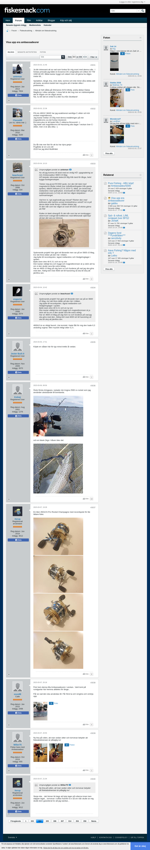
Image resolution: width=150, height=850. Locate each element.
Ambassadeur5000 (121, 186)
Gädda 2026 (115, 83)
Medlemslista (35, 25)
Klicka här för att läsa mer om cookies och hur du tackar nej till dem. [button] (66, 848)
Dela (18, 95)
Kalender (47, 25)
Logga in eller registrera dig (132, 2)
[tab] (11, 52)
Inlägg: (15, 91)
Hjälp (93, 837)
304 (39, 821)
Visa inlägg (70, 169)
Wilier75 (17, 745)
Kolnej (17, 397)
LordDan (116, 121)
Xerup (18, 519)
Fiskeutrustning (26, 31)
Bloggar (51, 20)
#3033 (92, 164)
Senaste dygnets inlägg (16, 25)
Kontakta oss (105, 837)
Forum (18, 20)
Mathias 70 (117, 85)
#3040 (92, 779)
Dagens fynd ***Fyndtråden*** (116, 234)
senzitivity (116, 238)
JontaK (115, 220)
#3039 (92, 733)
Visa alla (109, 153)
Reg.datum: (16, 86)
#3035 (92, 342)
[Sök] (125, 11)
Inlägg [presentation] (11, 52)
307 (62, 821)
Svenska (12, 837)
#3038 (92, 683)
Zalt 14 (113, 46)
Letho (114, 255)
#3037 (92, 507)
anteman (17, 76)
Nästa (93, 821)
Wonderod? (115, 119)
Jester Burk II (17, 353)
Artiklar (39, 20)
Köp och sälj (66, 20)
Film (29, 20)
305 (47, 821)
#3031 (92, 65)
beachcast (17, 175)
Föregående (16, 821)
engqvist (17, 299)
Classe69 (17, 120)
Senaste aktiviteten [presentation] (27, 52)
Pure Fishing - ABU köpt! (121, 183)
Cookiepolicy (121, 837)
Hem (8, 20)
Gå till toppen (137, 837)
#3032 (92, 109)
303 (32, 821)
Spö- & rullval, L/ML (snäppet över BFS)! (118, 216)
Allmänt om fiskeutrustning (45, 31)
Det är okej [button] (140, 846)
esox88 (17, 694)
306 (54, 821)
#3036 (92, 386)
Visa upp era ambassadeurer (116, 199)
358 (84, 821)
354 (77, 821)
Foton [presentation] (43, 52)
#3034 (92, 288)
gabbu (114, 203)
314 (69, 821)
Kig (114, 49)
